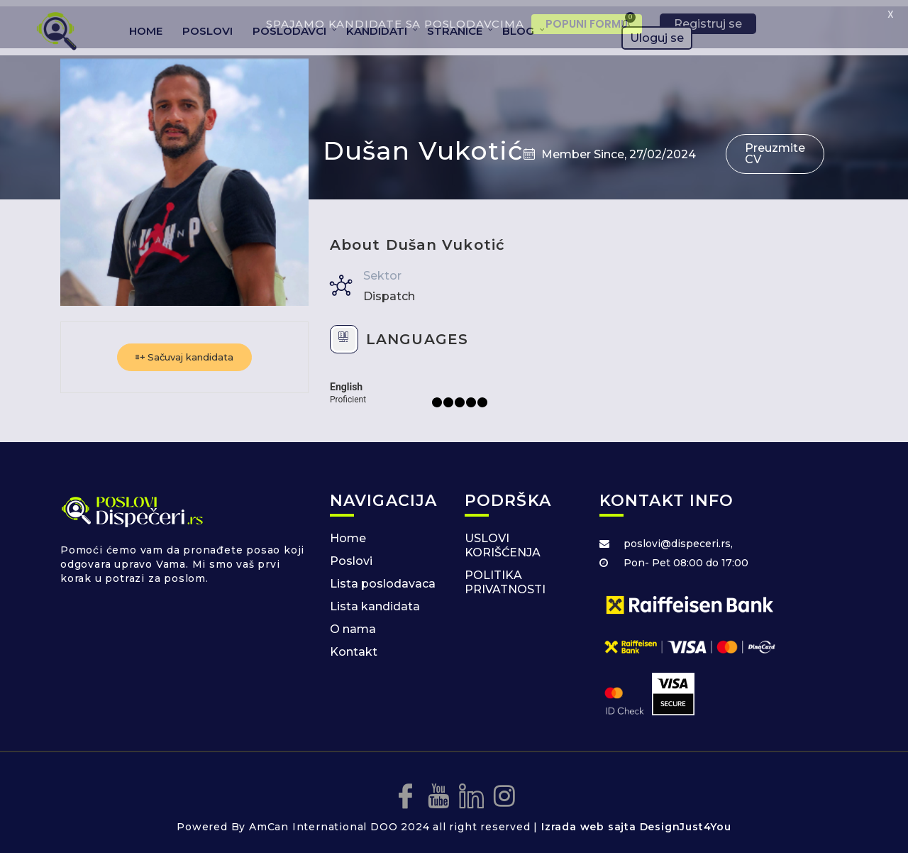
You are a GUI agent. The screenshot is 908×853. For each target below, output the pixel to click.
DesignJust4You (685, 819)
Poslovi (351, 554)
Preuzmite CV (775, 147)
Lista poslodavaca (383, 577)
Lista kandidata (375, 600)
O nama (353, 622)
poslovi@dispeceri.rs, (678, 537)
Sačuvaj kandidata (184, 350)
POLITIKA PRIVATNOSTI (505, 576)
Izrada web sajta (588, 819)
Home (348, 532)
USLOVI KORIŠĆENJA (503, 539)
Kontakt (353, 645)
